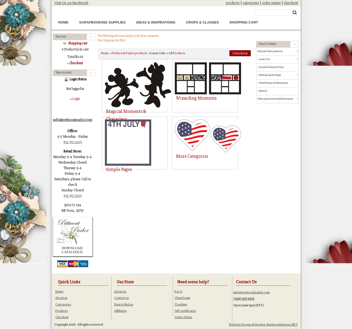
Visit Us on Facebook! (71, 3)
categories (251, 3)
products (233, 3)
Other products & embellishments (275, 98)
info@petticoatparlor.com (251, 292)
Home (63, 22)
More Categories (192, 156)
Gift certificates (185, 311)
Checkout (62, 317)
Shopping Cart (243, 22)
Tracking (181, 304)
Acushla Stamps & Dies (271, 67)
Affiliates (120, 311)
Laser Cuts (264, 59)
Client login (182, 298)
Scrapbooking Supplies (102, 22)
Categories (63, 304)
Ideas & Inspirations (155, 22)
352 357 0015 (72, 195)
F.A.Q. (179, 291)
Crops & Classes (202, 22)
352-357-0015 (72, 142)
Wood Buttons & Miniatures (273, 83)
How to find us (123, 304)
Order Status (183, 317)
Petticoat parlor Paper (270, 75)
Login (76, 99)
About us (61, 298)
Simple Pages (119, 169)
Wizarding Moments (196, 98)
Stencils (263, 90)
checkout (291, 3)
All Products (177, 53)
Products (61, 311)
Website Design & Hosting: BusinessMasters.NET (263, 324)
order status (271, 3)
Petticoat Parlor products (129, 53)
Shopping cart (77, 43)
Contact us (121, 298)
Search (294, 13)
